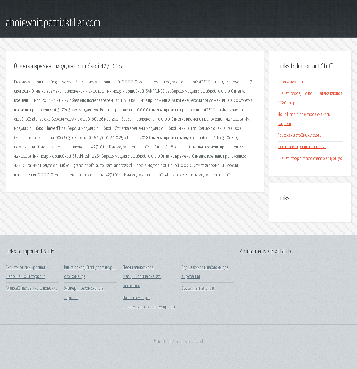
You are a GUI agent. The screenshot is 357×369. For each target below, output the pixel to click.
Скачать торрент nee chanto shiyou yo (310, 158)
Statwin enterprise (197, 288)
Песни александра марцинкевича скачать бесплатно (142, 277)
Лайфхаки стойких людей (300, 135)
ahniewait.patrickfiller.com (53, 23)
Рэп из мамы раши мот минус (302, 147)
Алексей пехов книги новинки (31, 288)
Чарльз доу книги (292, 82)
